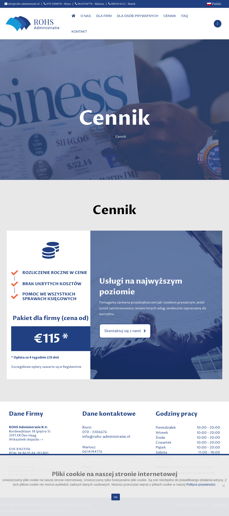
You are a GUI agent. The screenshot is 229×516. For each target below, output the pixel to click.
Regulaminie (72, 358)
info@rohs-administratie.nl (106, 428)
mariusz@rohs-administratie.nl (109, 447)
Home (107, 128)
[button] (125, 322)
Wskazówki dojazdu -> (26, 431)
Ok (115, 497)
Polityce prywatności (200, 484)
